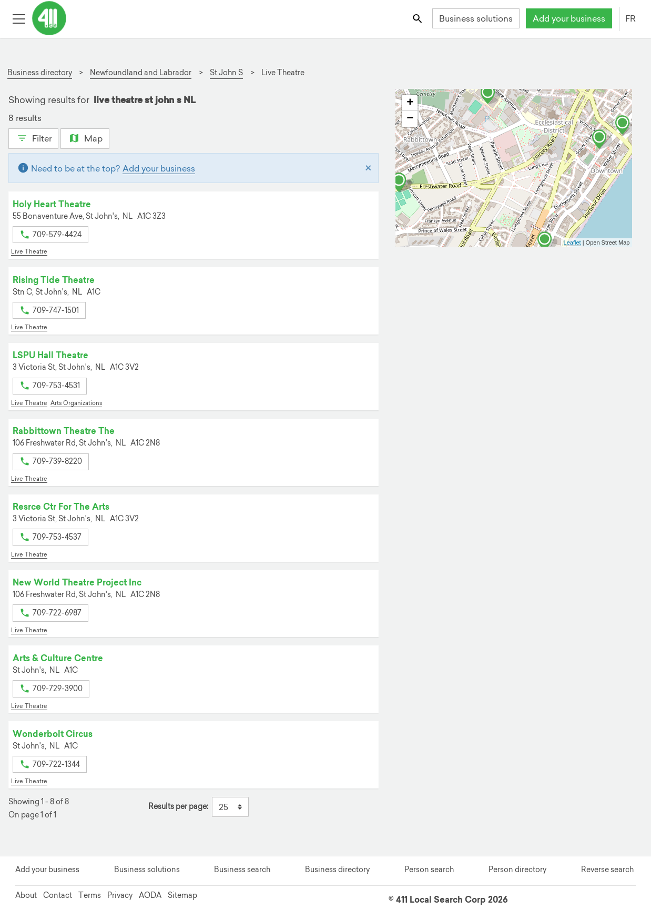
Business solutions (476, 18)
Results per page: (178, 806)
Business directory (337, 869)
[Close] (368, 168)
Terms (89, 895)
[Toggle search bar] (418, 18)
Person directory (517, 869)
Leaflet (572, 242)
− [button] (409, 119)
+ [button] (409, 103)
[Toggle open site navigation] (18, 18)
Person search (429, 869)
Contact (57, 895)
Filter (33, 137)
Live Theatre (29, 251)
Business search (242, 869)
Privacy (120, 895)
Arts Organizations (76, 403)
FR (630, 18)
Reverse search (607, 869)
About (26, 895)
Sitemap (182, 895)
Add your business (569, 18)
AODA (150, 895)
